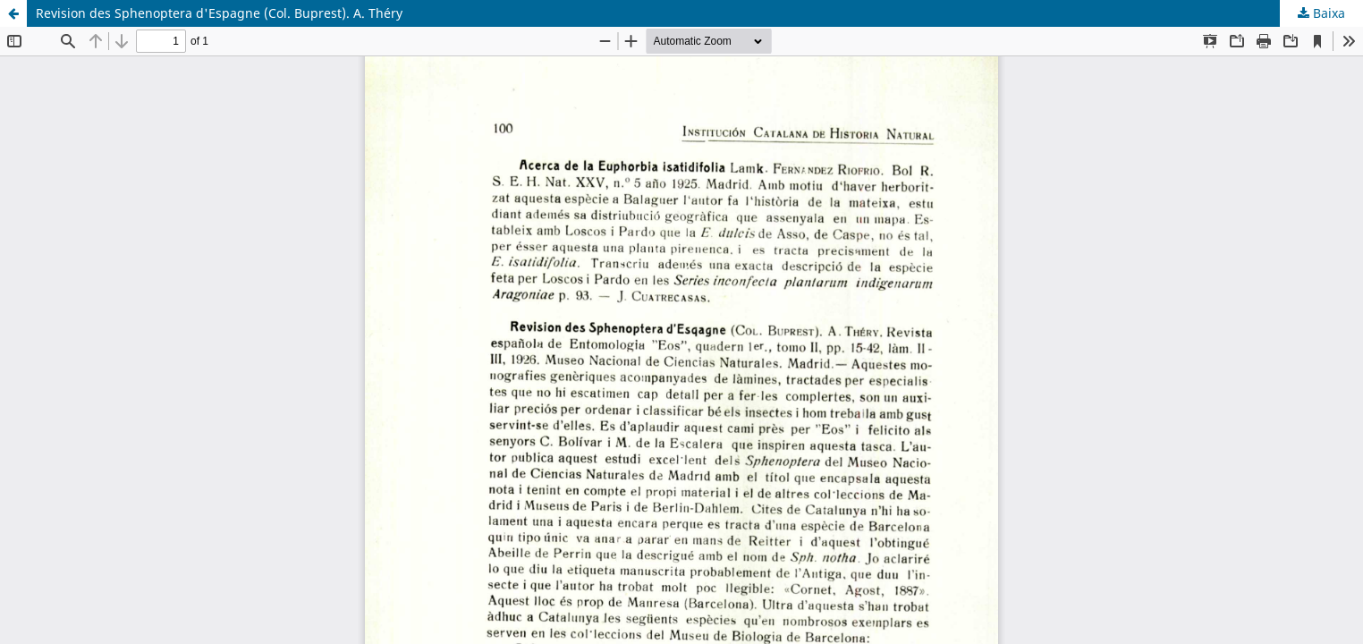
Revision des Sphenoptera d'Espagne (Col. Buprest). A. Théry (219, 12)
